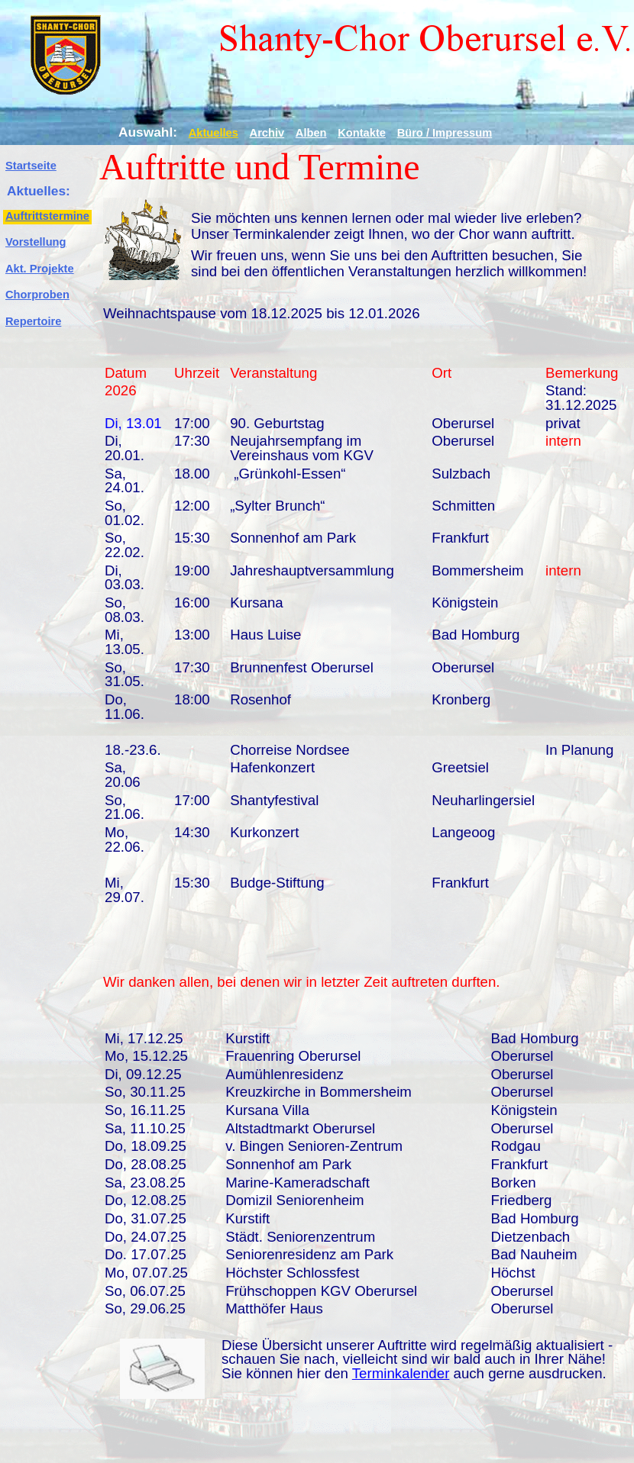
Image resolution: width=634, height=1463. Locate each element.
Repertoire (33, 321)
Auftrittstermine (47, 216)
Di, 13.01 (133, 423)
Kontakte (362, 133)
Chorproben (37, 294)
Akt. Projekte (39, 269)
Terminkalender (401, 1373)
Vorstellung (35, 242)
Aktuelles (213, 133)
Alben (311, 133)
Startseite (31, 166)
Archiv (267, 133)
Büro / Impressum (445, 133)
